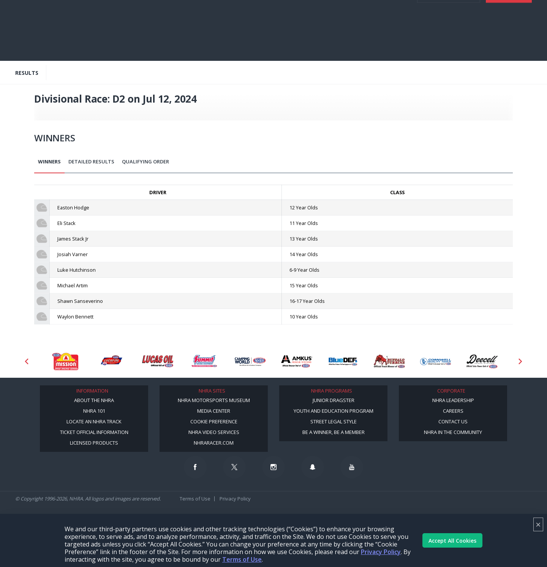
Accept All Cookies (452, 540)
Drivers (225, 43)
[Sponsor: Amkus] (296, 361)
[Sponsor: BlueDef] (343, 361)
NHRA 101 (94, 410)
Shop (277, 43)
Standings (164, 43)
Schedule (111, 43)
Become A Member (426, 7)
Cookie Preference (213, 421)
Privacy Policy (381, 552)
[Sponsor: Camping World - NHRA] (250, 361)
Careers (453, 410)
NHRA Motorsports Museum (214, 400)
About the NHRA (94, 400)
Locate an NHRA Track (94, 421)
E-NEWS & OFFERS (379, 23)
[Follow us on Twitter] (234, 467)
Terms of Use (242, 559)
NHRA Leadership (453, 400)
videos (422, 23)
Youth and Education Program (333, 410)
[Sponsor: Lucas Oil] (157, 361)
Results (137, 43)
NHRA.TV (474, 7)
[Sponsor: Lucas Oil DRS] (111, 361)
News (70, 43)
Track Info (252, 43)
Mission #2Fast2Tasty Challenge (326, 43)
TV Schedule (197, 43)
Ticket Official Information (94, 432)
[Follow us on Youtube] (351, 467)
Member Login (448, 45)
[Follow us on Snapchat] (312, 467)
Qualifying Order (145, 161)
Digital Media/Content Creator (100, 48)
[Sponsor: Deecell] (482, 361)
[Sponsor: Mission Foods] (65, 361)
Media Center (213, 410)
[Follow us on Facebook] (195, 467)
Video (88, 43)
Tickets (509, 45)
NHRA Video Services (213, 432)
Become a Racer (378, 7)
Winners (49, 161)
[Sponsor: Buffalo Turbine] (389, 361)
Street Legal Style (333, 421)
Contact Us (453, 421)
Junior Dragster (333, 400)
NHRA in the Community (453, 432)
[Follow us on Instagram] (273, 467)
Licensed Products (94, 442)
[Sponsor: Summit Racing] (204, 361)
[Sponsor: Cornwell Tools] (435, 361)
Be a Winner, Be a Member (333, 432)
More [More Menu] (149, 48)
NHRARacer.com (214, 442)
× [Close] (538, 524)
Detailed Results (91, 161)
